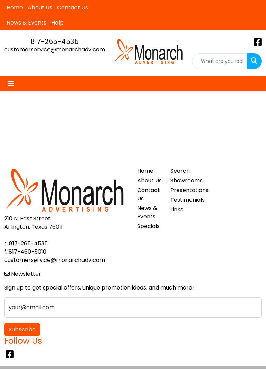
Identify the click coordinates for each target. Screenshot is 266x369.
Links (176, 210)
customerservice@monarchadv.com (54, 50)
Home (15, 7)
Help (57, 23)
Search (180, 171)
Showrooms (182, 180)
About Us (40, 7)
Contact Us (72, 7)
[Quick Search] (220, 61)
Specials (148, 226)
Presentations (182, 190)
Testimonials (182, 200)
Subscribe (22, 329)
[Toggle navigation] (10, 83)
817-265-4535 (54, 41)
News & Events (26, 23)
